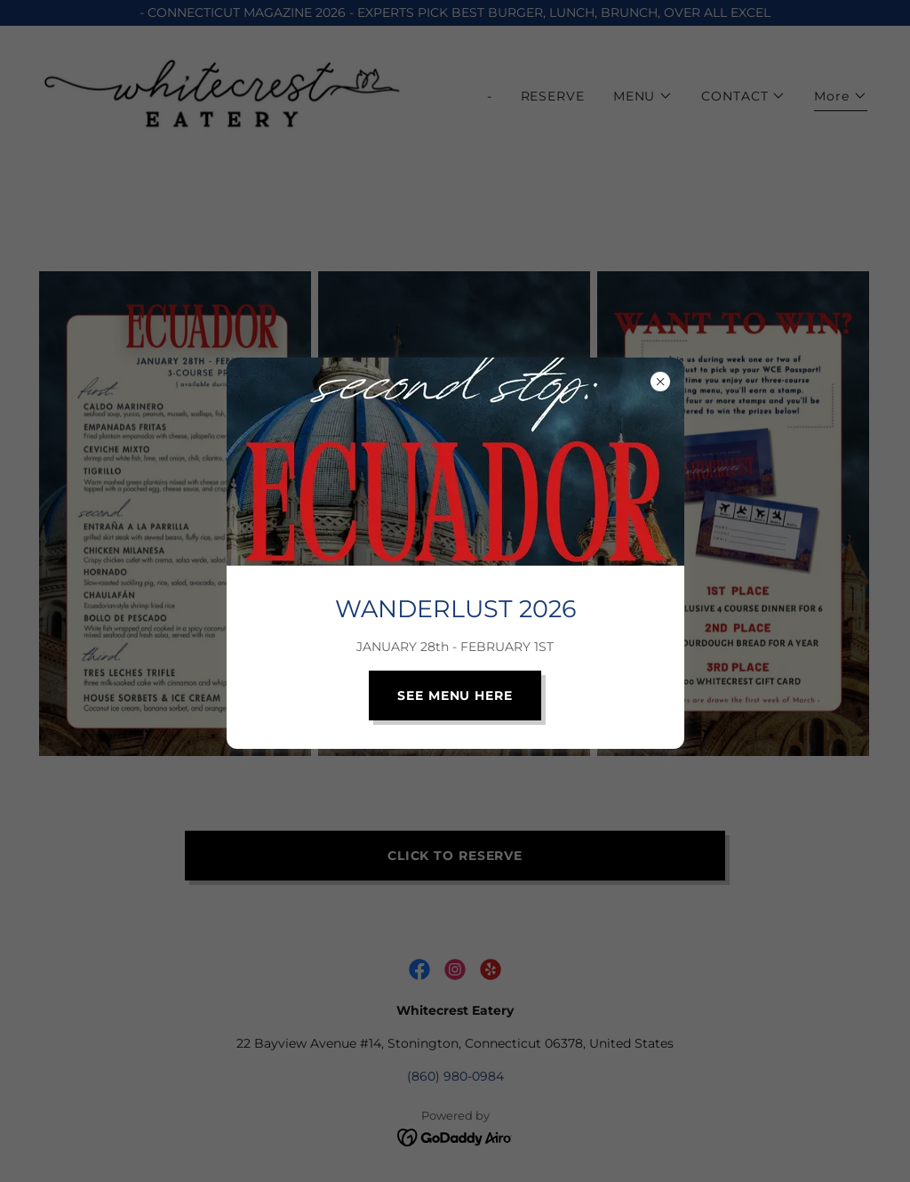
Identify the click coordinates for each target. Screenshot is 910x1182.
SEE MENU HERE (454, 695)
